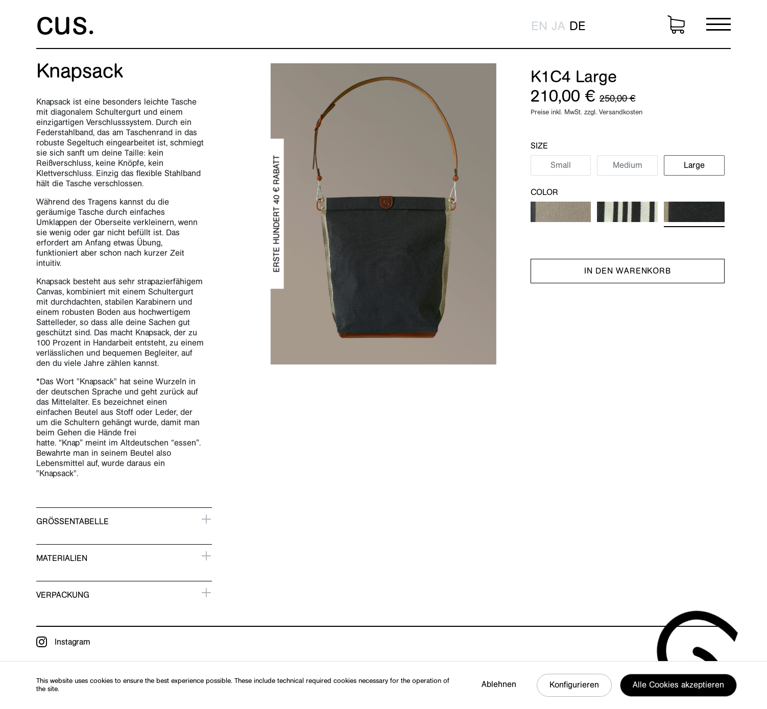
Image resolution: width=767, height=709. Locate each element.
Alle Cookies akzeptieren (678, 685)
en (539, 26)
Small (560, 165)
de (577, 26)
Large (694, 165)
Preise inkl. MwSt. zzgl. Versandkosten (586, 112)
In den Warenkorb (627, 271)
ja (558, 26)
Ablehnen (499, 684)
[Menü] (718, 24)
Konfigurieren (574, 685)
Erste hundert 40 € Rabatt (276, 213)
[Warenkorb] (676, 24)
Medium (627, 165)
